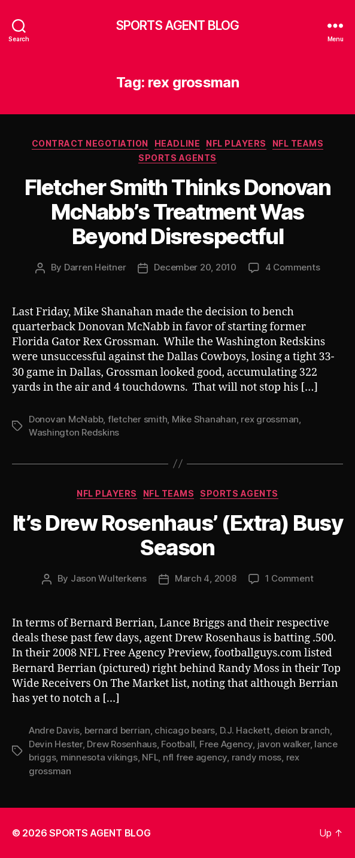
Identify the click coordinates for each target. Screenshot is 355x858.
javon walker (283, 744)
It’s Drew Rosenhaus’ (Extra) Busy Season (178, 535)
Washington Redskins (74, 432)
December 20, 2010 (195, 267)
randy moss (256, 757)
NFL (150, 757)
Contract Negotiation (90, 143)
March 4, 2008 (205, 578)
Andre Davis (54, 730)
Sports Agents (177, 158)
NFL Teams (298, 143)
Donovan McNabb (66, 419)
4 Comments (292, 267)
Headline (177, 143)
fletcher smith (137, 419)
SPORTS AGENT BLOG (177, 25)
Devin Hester (56, 744)
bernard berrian (117, 730)
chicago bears (184, 730)
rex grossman (270, 419)
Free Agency (226, 744)
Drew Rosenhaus (121, 744)
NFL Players (236, 143)
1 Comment (289, 578)
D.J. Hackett (245, 730)
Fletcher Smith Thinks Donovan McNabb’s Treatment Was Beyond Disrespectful (178, 212)
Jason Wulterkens (109, 578)
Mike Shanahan (204, 419)
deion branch (302, 730)
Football (178, 744)
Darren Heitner (95, 267)
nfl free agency (195, 757)
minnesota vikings (99, 757)
